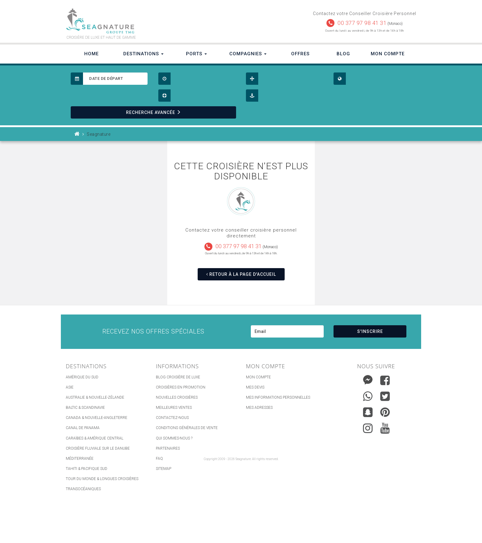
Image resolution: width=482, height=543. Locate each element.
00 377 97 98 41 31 (362, 23)
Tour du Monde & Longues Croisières (102, 479)
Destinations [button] (143, 54)
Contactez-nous (172, 418)
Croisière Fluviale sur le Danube (98, 448)
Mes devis (255, 387)
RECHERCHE (153, 112)
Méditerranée (79, 458)
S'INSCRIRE (370, 331)
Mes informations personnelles (278, 397)
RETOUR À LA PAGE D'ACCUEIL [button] (241, 274)
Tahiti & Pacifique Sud (86, 469)
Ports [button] (196, 54)
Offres (300, 54)
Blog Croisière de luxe (178, 377)
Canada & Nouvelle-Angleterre (96, 418)
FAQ (159, 458)
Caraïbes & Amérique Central (94, 438)
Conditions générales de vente (187, 428)
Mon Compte (388, 54)
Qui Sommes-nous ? (174, 438)
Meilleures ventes (174, 407)
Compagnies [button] (248, 54)
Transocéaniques (83, 489)
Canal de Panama (83, 428)
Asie (69, 387)
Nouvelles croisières (177, 397)
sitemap (163, 469)
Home (91, 54)
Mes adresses (259, 407)
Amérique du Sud (82, 377)
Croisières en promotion (180, 387)
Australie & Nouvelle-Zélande (95, 397)
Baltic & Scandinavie (85, 407)
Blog (343, 54)
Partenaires (168, 448)
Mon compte (258, 377)
